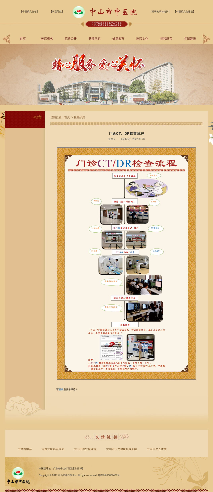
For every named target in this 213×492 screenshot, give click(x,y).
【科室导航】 (57, 11)
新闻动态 (95, 38)
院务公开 (71, 38)
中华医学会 (25, 449)
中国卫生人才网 (156, 449)
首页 (23, 38)
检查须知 (79, 117)
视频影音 (166, 38)
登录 (61, 389)
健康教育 (118, 38)
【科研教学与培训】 (160, 11)
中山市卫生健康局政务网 (121, 449)
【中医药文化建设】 (184, 11)
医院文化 (142, 38)
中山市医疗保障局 (85, 449)
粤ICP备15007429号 (109, 475)
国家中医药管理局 (53, 449)
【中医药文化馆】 (29, 11)
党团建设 (190, 38)
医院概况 (47, 38)
